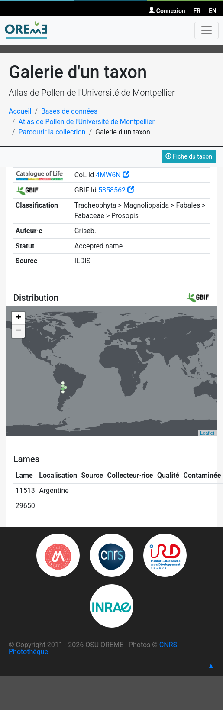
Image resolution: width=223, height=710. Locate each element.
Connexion (167, 10)
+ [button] (18, 318)
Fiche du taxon (188, 156)
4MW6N (112, 175)
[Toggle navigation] (206, 30)
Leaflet (207, 433)
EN (213, 10)
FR (197, 10)
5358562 (116, 190)
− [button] (18, 331)
